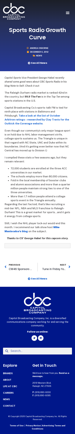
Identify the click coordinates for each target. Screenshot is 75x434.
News (39, 56)
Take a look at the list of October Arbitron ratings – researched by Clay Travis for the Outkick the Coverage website (37, 119)
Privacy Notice (33, 425)
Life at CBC (10, 386)
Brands (8, 373)
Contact (9, 405)
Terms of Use (16, 425)
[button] (68, 13)
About (7, 379)
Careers (8, 392)
